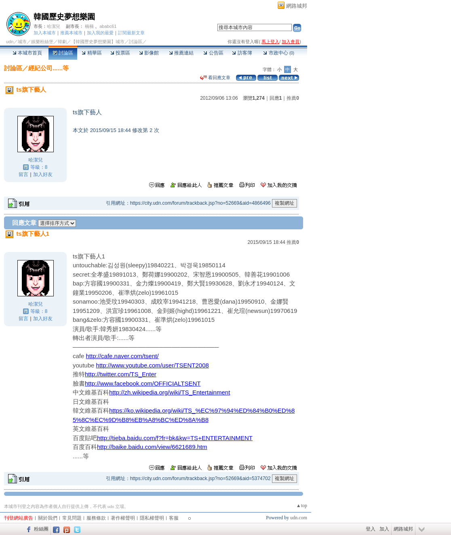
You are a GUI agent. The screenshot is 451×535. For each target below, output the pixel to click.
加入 (384, 529)
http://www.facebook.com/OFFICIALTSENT (142, 383)
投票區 (120, 53)
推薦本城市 (71, 32)
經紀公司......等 (48, 68)
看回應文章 (215, 77)
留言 (23, 174)
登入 (370, 529)
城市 (22, 41)
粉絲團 (41, 529)
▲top (301, 505)
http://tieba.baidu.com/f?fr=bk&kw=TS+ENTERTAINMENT (175, 437)
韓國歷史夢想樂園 (64, 17)
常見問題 (72, 518)
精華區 (91, 53)
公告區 (213, 53)
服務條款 (96, 518)
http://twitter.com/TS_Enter (120, 374)
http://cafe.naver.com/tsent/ (122, 355)
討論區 (63, 53)
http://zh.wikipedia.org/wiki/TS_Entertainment (169, 392)
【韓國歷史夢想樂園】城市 (97, 41)
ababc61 (107, 26)
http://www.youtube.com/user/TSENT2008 (152, 365)
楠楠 (89, 26)
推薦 (293, 98)
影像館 (149, 53)
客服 (174, 518)
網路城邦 (296, 6)
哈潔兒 (53, 26)
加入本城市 (45, 32)
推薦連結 (181, 53)
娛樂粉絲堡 (42, 41)
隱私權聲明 (152, 518)
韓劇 (62, 41)
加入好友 (43, 174)
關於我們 (47, 518)
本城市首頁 (27, 53)
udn (9, 41)
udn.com (298, 517)
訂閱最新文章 (131, 32)
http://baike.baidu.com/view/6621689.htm (152, 446)
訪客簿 (242, 53)
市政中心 (278, 53)
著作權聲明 (123, 518)
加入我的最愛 (100, 32)
